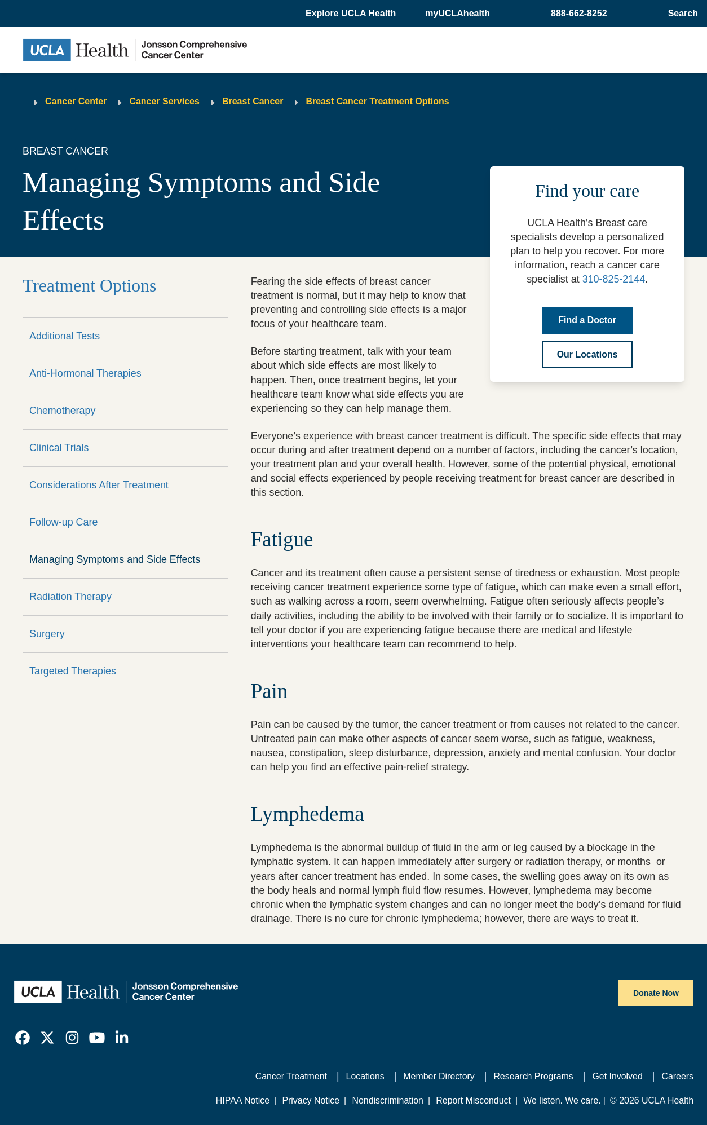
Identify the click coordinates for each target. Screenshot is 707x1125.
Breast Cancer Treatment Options (377, 101)
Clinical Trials (59, 447)
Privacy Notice (310, 1100)
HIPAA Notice (242, 1100)
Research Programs (533, 1076)
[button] (352, 13)
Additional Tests (64, 336)
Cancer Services (164, 101)
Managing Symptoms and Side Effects (114, 559)
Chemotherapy (62, 410)
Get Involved (617, 1076)
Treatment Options (89, 285)
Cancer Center (76, 101)
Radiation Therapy (70, 596)
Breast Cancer (253, 101)
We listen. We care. (561, 1100)
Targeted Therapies (72, 671)
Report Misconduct (473, 1100)
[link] (23, 1038)
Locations (365, 1076)
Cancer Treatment (291, 1076)
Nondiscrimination (387, 1100)
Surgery (47, 633)
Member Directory (438, 1076)
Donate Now (656, 993)
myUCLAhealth (457, 13)
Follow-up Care (63, 522)
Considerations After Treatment (99, 485)
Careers (677, 1076)
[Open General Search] (681, 13)
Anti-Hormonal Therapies (85, 373)
